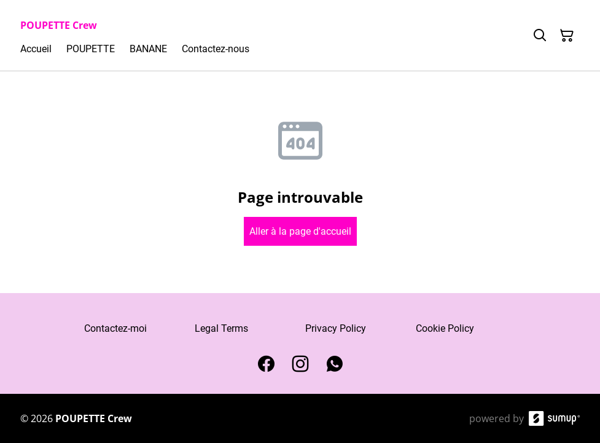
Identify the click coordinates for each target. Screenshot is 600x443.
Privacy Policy (335, 328)
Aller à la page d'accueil (300, 231)
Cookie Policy (445, 328)
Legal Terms (221, 328)
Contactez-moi (115, 328)
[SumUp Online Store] (554, 418)
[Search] (539, 35)
